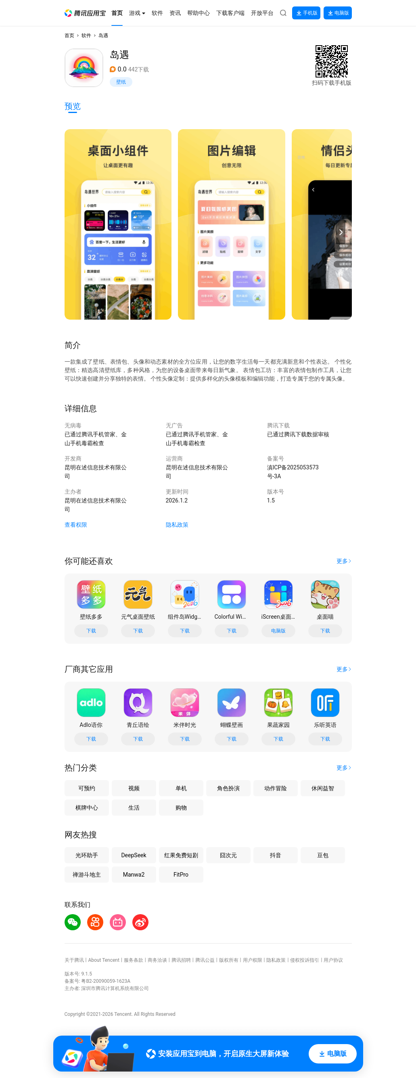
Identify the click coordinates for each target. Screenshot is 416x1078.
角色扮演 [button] (228, 788)
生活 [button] (134, 807)
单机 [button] (181, 788)
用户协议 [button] (333, 960)
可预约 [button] (86, 788)
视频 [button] (134, 788)
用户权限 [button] (252, 960)
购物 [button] (181, 807)
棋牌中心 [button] (86, 807)
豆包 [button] (322, 855)
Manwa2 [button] (134, 874)
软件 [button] (86, 35)
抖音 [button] (275, 855)
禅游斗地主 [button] (87, 874)
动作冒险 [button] (275, 788)
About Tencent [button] (103, 960)
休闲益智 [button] (322, 788)
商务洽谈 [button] (157, 960)
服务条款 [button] (133, 960)
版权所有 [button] (228, 960)
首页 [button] (69, 35)
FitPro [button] (181, 874)
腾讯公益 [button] (205, 960)
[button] (85, 13)
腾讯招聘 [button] (181, 960)
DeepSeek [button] (133, 855)
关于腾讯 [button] (74, 960)
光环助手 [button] (86, 855)
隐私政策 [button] (177, 524)
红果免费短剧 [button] (181, 855)
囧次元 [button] (228, 855)
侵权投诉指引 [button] (304, 960)
